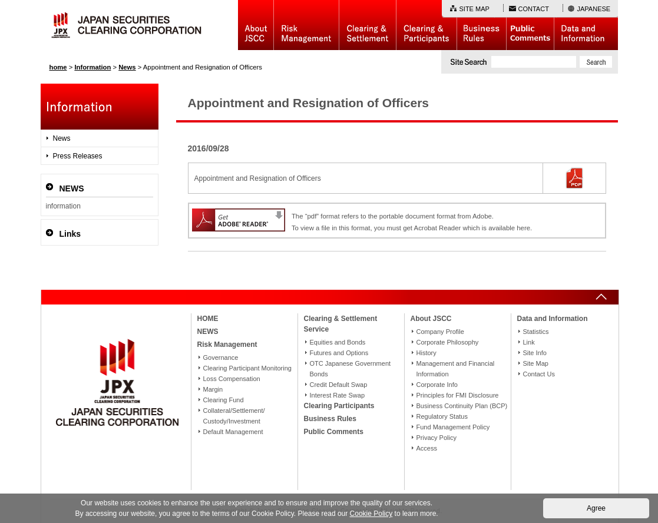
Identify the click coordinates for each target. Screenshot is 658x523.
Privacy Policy (436, 437)
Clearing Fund (223, 399)
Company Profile (440, 331)
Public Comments (530, 25)
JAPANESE (594, 8)
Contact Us (539, 374)
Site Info (535, 352)
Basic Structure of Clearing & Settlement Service (367, 25)
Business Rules (481, 25)
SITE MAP (474, 8)
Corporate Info (437, 384)
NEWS (208, 331)
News (62, 138)
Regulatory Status (442, 416)
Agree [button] (596, 508)
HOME (208, 319)
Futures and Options (339, 352)
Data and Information (586, 25)
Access (426, 448)
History (426, 352)
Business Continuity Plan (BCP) (462, 405)
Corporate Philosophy (447, 342)
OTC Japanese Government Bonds (350, 369)
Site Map (535, 363)
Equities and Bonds (338, 342)
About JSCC (255, 25)
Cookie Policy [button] (371, 513)
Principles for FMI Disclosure (457, 395)
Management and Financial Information (455, 369)
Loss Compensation (231, 378)
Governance (221, 357)
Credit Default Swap (339, 384)
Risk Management (306, 25)
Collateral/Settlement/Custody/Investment (234, 416)
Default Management (233, 431)
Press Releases (77, 156)
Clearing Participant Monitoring (247, 368)
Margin (213, 389)
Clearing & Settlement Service (341, 324)
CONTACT (533, 8)
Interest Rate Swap (337, 395)
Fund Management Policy (453, 427)
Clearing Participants (426, 25)
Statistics (536, 331)
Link (529, 342)
